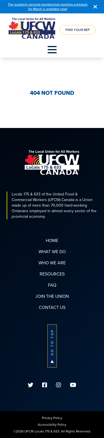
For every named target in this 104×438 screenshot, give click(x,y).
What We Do (52, 251)
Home (52, 240)
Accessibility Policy (52, 424)
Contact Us (52, 307)
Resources (52, 274)
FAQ (52, 285)
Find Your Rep (77, 29)
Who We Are (52, 263)
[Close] (95, 7)
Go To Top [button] (52, 346)
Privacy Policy (52, 417)
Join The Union (52, 296)
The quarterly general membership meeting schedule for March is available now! (48, 6)
